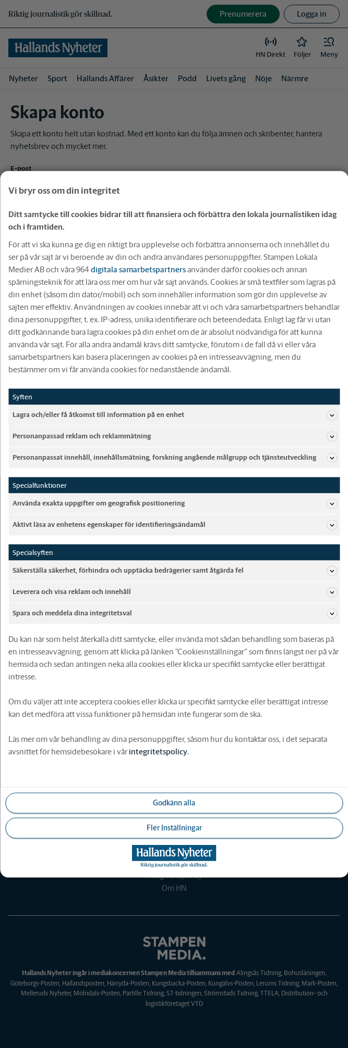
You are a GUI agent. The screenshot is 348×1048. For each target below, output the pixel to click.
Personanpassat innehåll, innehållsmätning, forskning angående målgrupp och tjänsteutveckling (175, 457)
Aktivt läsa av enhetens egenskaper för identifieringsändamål (175, 525)
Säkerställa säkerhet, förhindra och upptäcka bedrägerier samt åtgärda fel (175, 570)
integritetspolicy (158, 751)
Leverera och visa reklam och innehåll (175, 592)
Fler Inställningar (174, 827)
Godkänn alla (174, 802)
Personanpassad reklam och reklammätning (175, 436)
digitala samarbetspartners (138, 269)
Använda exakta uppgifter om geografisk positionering (175, 503)
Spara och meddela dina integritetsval (175, 613)
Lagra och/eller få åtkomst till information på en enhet (175, 415)
